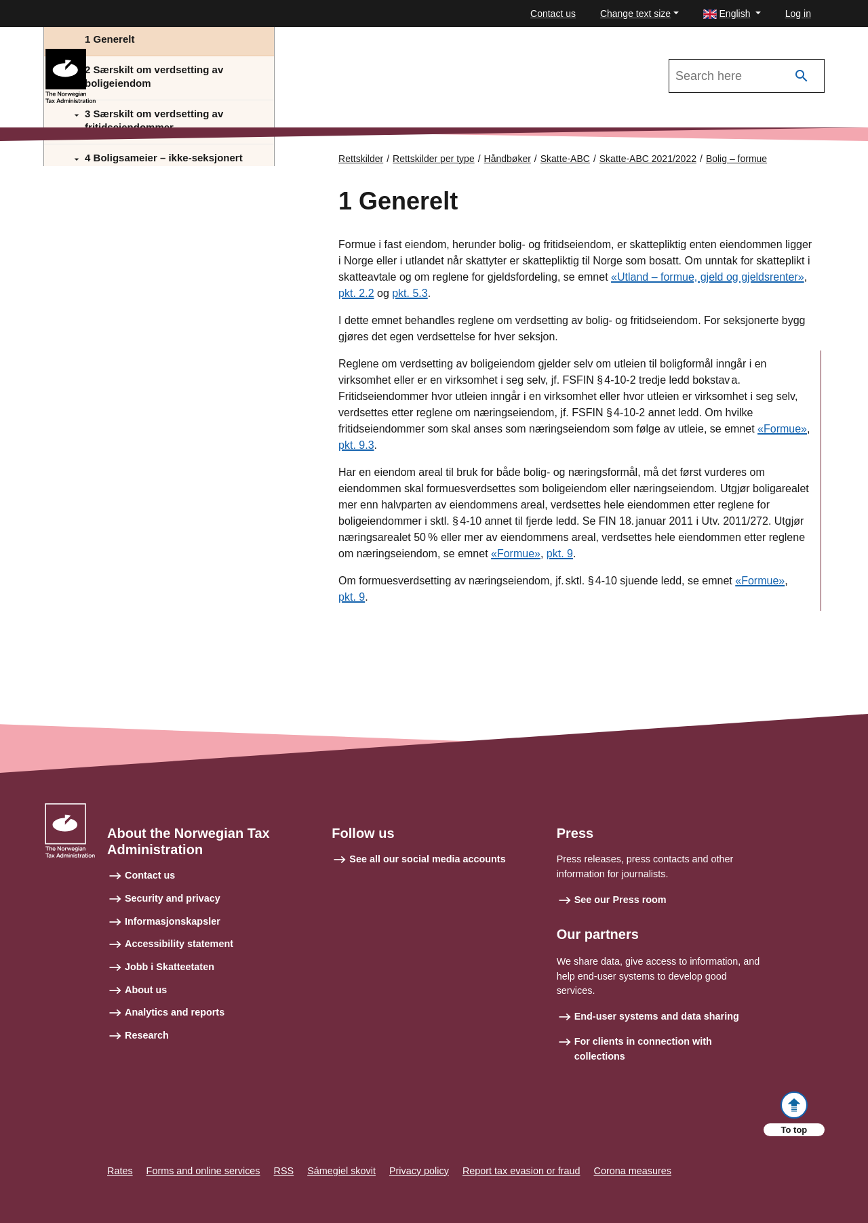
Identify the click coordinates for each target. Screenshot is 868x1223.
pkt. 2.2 (356, 293)
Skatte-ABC (565, 158)
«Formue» (782, 429)
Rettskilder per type (434, 158)
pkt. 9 (560, 553)
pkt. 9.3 (356, 445)
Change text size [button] (635, 13)
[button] (732, 14)
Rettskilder (360, 158)
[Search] (801, 76)
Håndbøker (507, 158)
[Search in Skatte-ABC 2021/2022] (747, 76)
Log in (798, 13)
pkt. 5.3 (409, 293)
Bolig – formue (736, 158)
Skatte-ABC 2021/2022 (157, 55)
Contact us (553, 13)
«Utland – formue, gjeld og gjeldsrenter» (707, 277)
